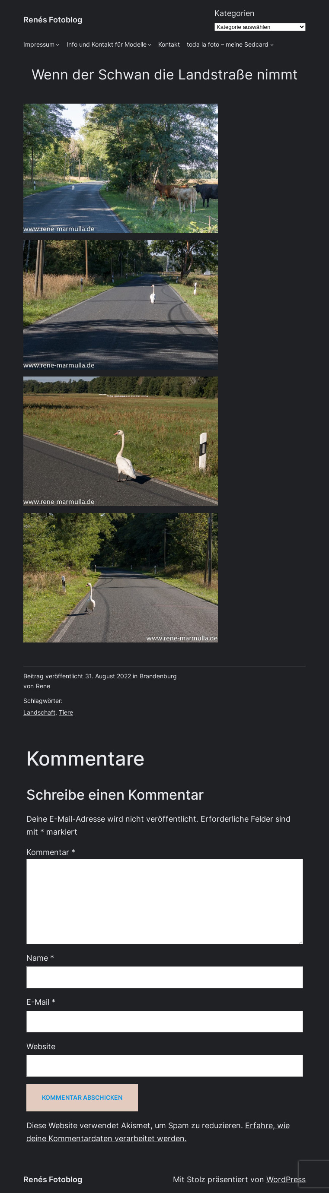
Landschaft (39, 712)
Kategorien (234, 13)
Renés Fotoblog (52, 19)
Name (40, 957)
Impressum (38, 44)
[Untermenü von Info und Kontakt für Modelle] (149, 44)
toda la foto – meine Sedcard (227, 44)
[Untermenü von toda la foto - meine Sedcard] (272, 44)
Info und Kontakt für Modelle (107, 44)
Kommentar (50, 852)
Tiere (66, 712)
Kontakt (169, 44)
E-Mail (40, 1001)
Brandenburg (158, 676)
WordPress (286, 1179)
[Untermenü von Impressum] (57, 44)
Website (40, 1046)
